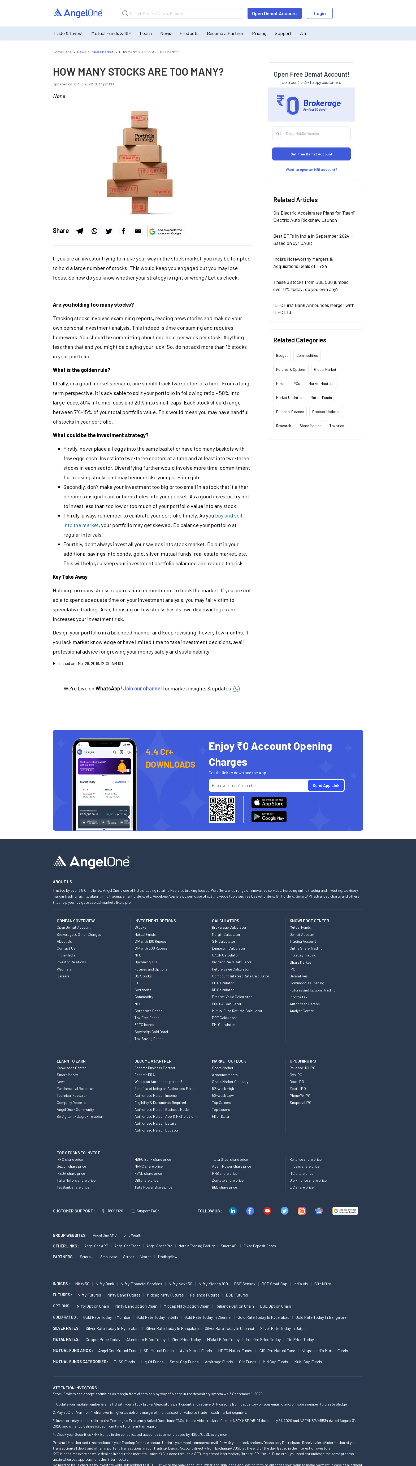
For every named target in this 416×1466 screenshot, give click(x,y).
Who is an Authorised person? (158, 1081)
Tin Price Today (300, 1339)
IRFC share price (70, 1159)
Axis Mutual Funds (196, 1350)
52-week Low (223, 1095)
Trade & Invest (68, 33)
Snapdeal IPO (300, 1102)
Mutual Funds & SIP (111, 33)
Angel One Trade (127, 1245)
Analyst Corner (302, 1010)
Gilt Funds (248, 1361)
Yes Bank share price (73, 1187)
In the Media (66, 955)
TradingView (167, 1256)
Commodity (144, 996)
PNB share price (224, 1173)
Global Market (325, 369)
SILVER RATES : (66, 1328)
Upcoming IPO (146, 962)
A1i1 (304, 33)
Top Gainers (221, 1102)
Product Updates (326, 411)
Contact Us (66, 948)
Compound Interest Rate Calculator (240, 976)
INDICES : (61, 1283)
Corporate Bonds (148, 1010)
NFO (138, 955)
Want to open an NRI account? (311, 169)
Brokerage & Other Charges (79, 934)
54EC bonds (144, 1024)
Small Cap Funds (184, 1361)
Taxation (337, 425)
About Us (64, 941)
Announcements (225, 1074)
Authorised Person (305, 1004)
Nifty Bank (105, 1283)
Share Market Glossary (230, 1081)
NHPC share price (149, 1166)
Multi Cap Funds (308, 1361)
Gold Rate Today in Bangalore (321, 1317)
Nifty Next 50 (180, 1283)
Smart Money (67, 1074)
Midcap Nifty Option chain (186, 1305)
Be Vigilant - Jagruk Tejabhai (80, 1116)
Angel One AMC (105, 1235)
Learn (146, 33)
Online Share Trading (306, 948)
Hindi (280, 383)
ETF (138, 983)
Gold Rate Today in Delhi (157, 1317)
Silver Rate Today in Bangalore (172, 1328)
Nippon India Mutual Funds (324, 1350)
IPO (292, 969)
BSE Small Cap (274, 1283)
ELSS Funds (124, 1361)
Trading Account (303, 941)
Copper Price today (103, 1339)
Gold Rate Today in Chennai (208, 1317)
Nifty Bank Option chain (136, 1305)
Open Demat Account (274, 13)
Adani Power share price (231, 1166)
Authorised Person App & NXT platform (166, 1116)
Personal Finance (290, 411)
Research (283, 425)
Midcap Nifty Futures (165, 1294)
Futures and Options (151, 969)
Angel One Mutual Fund (117, 1350)
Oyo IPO (296, 1074)
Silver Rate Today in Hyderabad (113, 1328)
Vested (145, 1256)
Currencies (143, 990)
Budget (282, 355)
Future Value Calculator (231, 969)
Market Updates (289, 397)
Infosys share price (304, 1166)
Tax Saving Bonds (149, 1038)
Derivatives (299, 976)
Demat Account (302, 934)
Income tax (298, 997)
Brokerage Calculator (229, 927)
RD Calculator (223, 990)
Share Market (310, 425)
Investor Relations (71, 962)
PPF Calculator (224, 1017)
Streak (128, 1256)
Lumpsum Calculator (228, 948)
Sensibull (87, 1256)
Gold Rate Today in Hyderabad (263, 1317)
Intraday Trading (303, 955)
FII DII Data (220, 1116)
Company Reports (71, 1102)
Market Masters (321, 383)
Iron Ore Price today (263, 1339)
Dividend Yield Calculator (232, 962)
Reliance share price (306, 1159)
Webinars (64, 969)
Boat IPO (297, 1081)
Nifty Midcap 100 (213, 1283)
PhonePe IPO (300, 1095)
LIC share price (302, 1187)
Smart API (229, 1245)
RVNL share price (148, 1173)
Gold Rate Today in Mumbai (106, 1317)
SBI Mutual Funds (159, 1350)
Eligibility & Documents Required (160, 1102)
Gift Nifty (322, 1283)
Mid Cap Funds (275, 1361)
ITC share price (301, 1173)
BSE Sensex (244, 1283)
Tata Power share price (153, 1187)
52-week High (223, 1088)
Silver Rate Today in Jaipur (283, 1328)
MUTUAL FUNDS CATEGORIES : (80, 1361)
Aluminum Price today (146, 1339)
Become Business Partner (155, 1067)
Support (283, 33)
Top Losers (221, 1109)
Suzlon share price (71, 1166)
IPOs (296, 383)
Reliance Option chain (234, 1305)
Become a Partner (225, 33)
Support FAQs (145, 1210)
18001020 (112, 1210)
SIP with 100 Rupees (151, 941)
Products (189, 33)
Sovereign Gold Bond (151, 1031)
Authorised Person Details (155, 1123)
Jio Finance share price (308, 1180)
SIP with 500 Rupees (151, 948)
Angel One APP (96, 1245)
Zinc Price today (186, 1339)
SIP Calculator (223, 941)
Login (320, 13)
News (165, 33)
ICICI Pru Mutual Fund (276, 1350)
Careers (63, 976)
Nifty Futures (89, 1294)
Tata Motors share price (76, 1180)
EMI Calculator (223, 1024)
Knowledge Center (71, 1067)
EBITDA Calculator (226, 1004)
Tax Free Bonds (147, 1017)
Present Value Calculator (232, 996)
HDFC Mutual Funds (235, 1350)
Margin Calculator (226, 934)
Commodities (307, 355)
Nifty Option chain (93, 1305)
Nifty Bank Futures (124, 1294)
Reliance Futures (205, 1294)
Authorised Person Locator (157, 1130)
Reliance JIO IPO (302, 1067)
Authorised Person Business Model (162, 1109)
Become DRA (145, 1074)
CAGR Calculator (225, 955)
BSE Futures (237, 1294)
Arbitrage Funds (219, 1361)
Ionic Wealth (132, 1235)
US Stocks (143, 976)
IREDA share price (71, 1173)
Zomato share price (228, 1180)
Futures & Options (291, 369)
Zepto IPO (298, 1088)
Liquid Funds (152, 1361)
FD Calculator (223, 983)
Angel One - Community (75, 1109)
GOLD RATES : (65, 1317)
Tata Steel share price (230, 1159)
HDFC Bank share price (153, 1159)
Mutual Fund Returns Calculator (237, 1010)
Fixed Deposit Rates (260, 1245)
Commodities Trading (307, 983)
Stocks (140, 927)
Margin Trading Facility (197, 1245)
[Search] (181, 13)
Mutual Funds (321, 397)
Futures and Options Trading (313, 990)
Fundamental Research (75, 1088)
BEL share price (224, 1187)
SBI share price (146, 1180)
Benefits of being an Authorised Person (166, 1088)
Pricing (259, 33)
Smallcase (108, 1256)
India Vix (300, 1283)
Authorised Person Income (156, 1095)
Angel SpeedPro (159, 1245)
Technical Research (72, 1095)
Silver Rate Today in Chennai (229, 1328)
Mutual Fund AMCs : (73, 1350)
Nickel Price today (223, 1339)
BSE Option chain (275, 1305)
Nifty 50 (82, 1283)
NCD (138, 1004)
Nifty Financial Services (141, 1283)
